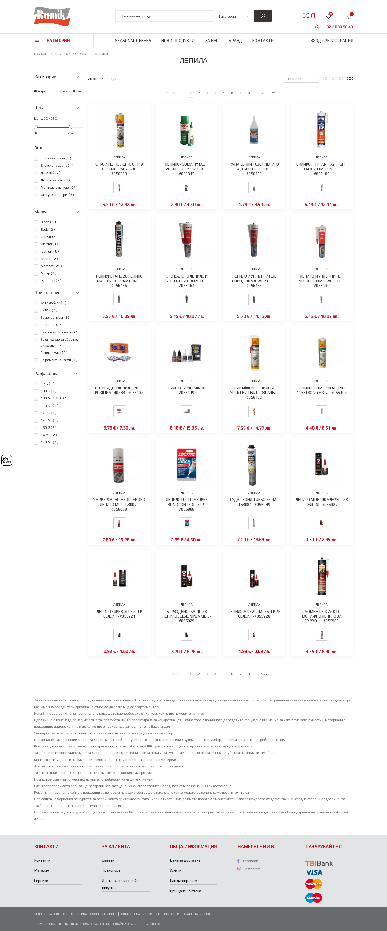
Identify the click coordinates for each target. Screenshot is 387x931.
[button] (313, 15)
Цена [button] (39, 107)
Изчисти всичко (71, 91)
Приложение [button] (47, 292)
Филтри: (40, 91)
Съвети (108, 860)
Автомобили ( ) (53, 303)
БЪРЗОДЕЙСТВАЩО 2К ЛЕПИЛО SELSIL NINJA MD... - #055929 (186, 616)
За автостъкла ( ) (55, 317)
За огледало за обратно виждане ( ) (59, 342)
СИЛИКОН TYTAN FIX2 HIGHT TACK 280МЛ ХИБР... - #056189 (321, 169)
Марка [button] (41, 211)
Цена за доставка (185, 860)
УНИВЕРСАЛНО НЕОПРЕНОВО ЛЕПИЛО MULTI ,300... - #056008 (119, 504)
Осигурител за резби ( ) (60, 195)
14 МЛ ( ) (49, 435)
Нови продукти (178, 40)
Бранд (235, 40)
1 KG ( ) (47, 384)
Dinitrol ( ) (49, 244)
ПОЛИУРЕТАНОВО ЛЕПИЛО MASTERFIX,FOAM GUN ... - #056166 (119, 281)
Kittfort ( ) (50, 251)
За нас (212, 40)
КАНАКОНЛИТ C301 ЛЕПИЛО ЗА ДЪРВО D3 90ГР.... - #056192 (254, 169)
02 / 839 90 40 (339, 26)
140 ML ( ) (49, 442)
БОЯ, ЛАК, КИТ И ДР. (71, 54)
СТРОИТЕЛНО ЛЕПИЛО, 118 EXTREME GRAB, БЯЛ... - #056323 (119, 169)
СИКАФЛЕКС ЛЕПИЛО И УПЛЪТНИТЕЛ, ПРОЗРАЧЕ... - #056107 (254, 393)
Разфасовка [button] (46, 373)
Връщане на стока (185, 891)
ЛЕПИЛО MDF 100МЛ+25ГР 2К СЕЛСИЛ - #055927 (322, 502)
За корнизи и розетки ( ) (60, 332)
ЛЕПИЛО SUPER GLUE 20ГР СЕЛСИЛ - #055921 (119, 613)
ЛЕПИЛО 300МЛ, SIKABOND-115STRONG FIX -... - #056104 (322, 390)
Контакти (263, 40)
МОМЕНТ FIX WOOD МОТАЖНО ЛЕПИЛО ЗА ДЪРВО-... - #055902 (321, 616)
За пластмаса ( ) (54, 353)
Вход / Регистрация (331, 40)
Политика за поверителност (94, 914)
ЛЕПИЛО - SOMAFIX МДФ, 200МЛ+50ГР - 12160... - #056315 (186, 169)
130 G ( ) (48, 428)
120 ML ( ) (49, 406)
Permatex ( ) (51, 281)
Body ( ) (48, 229)
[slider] (36, 127)
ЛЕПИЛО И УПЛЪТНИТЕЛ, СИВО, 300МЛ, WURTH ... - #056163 (254, 281)
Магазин (41, 870)
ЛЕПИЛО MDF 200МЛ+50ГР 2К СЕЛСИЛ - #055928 (254, 613)
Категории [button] (58, 40)
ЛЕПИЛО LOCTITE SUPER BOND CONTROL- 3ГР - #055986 (187, 504)
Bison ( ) (49, 222)
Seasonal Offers (133, 40)
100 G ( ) (48, 391)
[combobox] (165, 16)
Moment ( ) (51, 266)
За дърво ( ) (52, 325)
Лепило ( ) (50, 173)
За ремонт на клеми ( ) (59, 360)
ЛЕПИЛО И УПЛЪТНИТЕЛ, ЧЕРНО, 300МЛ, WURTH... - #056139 (321, 281)
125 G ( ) (48, 413)
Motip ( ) (48, 273)
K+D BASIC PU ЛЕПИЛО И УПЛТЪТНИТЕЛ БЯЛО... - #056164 (187, 281)
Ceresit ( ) (49, 237)
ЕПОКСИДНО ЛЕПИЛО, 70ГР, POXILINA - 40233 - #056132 (119, 390)
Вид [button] (38, 147)
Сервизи (41, 880)
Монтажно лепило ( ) (59, 187)
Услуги (175, 870)
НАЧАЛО (40, 54)
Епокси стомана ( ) (56, 158)
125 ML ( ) (49, 420)
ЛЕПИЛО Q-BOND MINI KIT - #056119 (186, 390)
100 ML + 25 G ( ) (55, 398)
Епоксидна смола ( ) (57, 165)
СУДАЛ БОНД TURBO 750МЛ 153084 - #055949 (254, 502)
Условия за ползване (51, 914)
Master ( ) (49, 259)
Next (268, 93)
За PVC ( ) (49, 310)
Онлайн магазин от (128, 924)
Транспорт (111, 870)
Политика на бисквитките (140, 914)
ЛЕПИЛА (101, 54)
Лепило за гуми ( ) (55, 180)
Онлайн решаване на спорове (188, 914)
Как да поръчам (183, 880)
